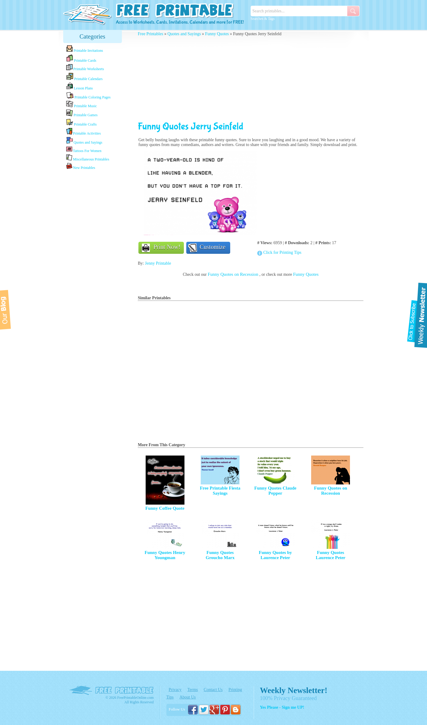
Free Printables (150, 34)
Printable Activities (83, 131)
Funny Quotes (217, 34)
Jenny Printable (158, 263)
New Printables (80, 166)
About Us (187, 697)
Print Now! (166, 247)
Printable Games (82, 113)
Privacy (175, 689)
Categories (92, 36)
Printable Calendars (84, 77)
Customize (213, 247)
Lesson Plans (79, 86)
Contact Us (213, 689)
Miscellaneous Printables (87, 157)
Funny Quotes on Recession (233, 274)
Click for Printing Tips (282, 252)
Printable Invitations (84, 49)
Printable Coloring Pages (88, 95)
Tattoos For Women (83, 149)
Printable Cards (81, 58)
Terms (192, 689)
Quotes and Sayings (84, 141)
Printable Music (81, 104)
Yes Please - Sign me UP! (282, 707)
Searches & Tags (263, 19)
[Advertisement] (92, 266)
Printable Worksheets (85, 67)
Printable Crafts (81, 122)
